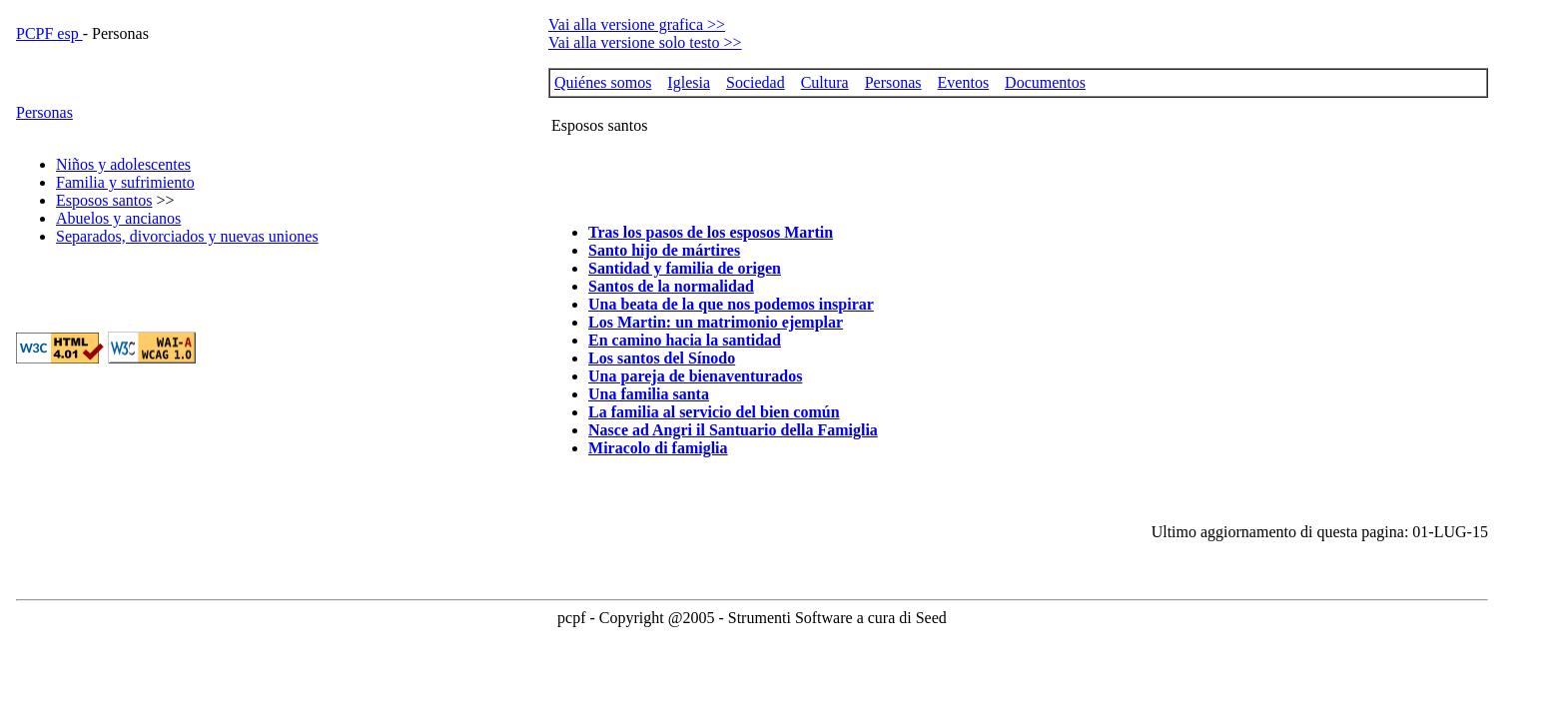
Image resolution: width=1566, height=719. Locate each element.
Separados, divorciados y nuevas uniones (187, 236)
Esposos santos (104, 200)
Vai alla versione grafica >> (636, 24)
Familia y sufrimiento (125, 182)
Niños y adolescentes (123, 164)
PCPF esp (49, 33)
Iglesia (688, 82)
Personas (44, 112)
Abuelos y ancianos (118, 218)
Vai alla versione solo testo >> (645, 42)
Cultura (825, 82)
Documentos (1045, 82)
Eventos (964, 82)
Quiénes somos (602, 82)
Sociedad (755, 82)
